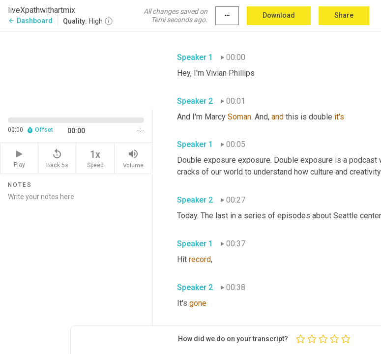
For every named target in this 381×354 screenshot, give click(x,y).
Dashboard (30, 21)
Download (279, 15)
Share (343, 15)
